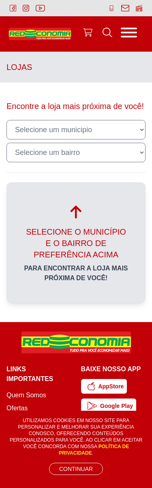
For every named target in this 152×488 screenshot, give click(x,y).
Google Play (110, 406)
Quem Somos (26, 395)
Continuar (76, 469)
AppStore (106, 386)
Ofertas (17, 408)
